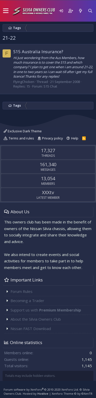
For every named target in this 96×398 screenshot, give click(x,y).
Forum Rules (21, 291)
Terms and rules (21, 138)
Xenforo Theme (72, 393)
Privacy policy (52, 138)
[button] (5, 11)
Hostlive (42, 393)
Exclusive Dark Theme (23, 131)
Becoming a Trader (27, 300)
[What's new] (80, 11)
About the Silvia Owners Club (35, 319)
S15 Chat (50, 86)
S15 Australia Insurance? (38, 51)
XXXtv (48, 192)
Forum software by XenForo (41, 389)
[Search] (90, 11)
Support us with (45, 309)
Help (74, 138)
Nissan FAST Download (30, 328)
